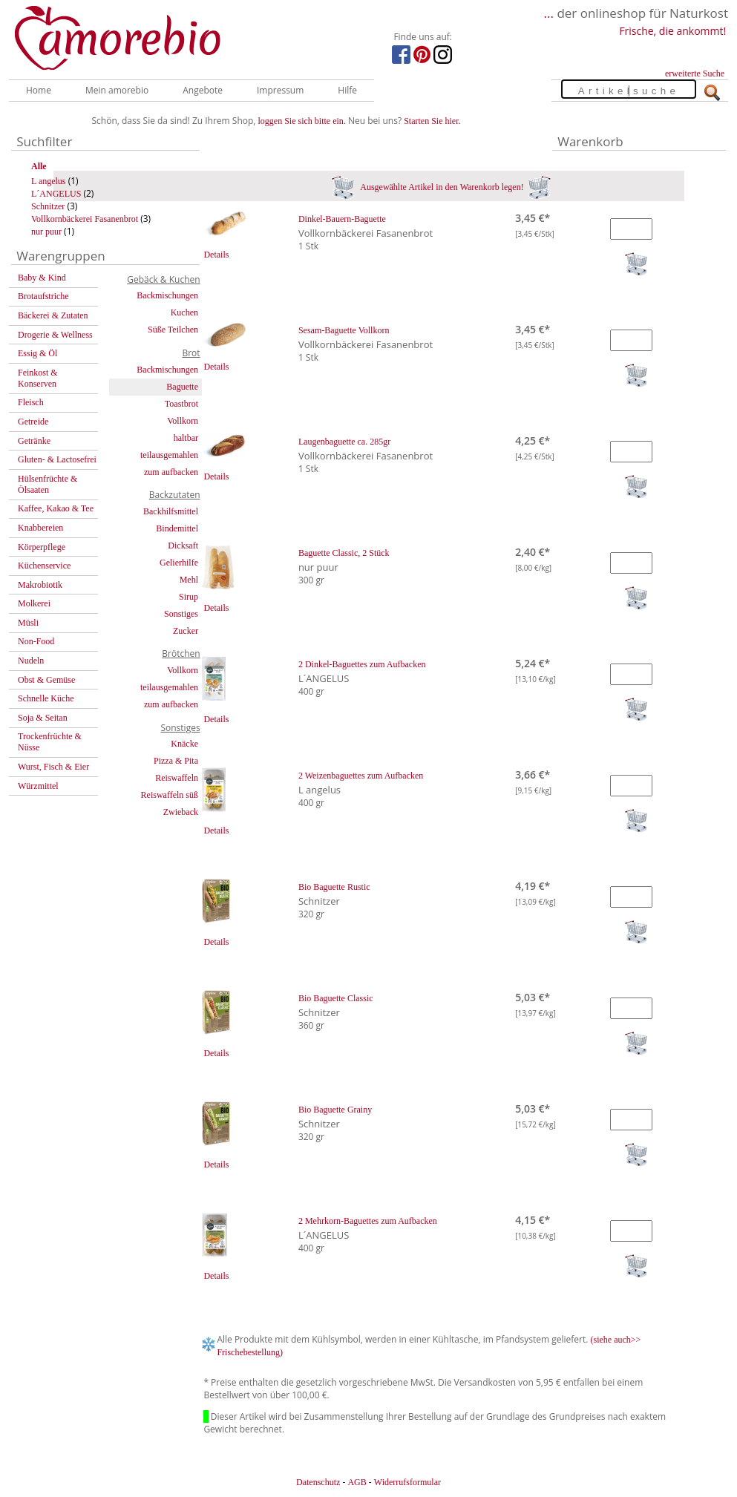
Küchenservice (44, 565)
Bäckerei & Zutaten (53, 315)
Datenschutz (318, 1482)
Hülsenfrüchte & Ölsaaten (47, 484)
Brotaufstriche (43, 296)
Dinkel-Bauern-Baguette (342, 219)
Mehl (189, 579)
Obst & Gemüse (46, 680)
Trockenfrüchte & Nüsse (50, 742)
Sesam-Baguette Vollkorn (344, 330)
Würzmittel (38, 786)
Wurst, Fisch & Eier (53, 766)
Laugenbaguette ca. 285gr (344, 441)
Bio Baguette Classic (335, 998)
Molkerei (34, 603)
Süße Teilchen (173, 329)
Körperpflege (41, 547)
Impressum (280, 90)
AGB (356, 1482)
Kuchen (184, 312)
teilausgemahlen (169, 455)
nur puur (46, 231)
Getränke (34, 441)
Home (38, 90)
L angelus (48, 181)
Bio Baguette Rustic (334, 887)
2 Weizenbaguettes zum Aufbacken (360, 775)
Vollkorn (182, 421)
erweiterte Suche (694, 73)
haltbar (186, 438)
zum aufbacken (171, 472)
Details (216, 254)
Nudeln (31, 660)
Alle (39, 166)
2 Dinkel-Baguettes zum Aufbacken (362, 664)
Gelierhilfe (179, 562)
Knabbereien (40, 528)
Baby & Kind (42, 277)
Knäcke (184, 743)
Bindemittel (177, 528)
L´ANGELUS (56, 194)
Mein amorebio (116, 90)
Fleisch (31, 402)
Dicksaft (183, 545)
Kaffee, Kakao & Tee (56, 508)
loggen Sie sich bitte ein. (302, 121)
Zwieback (180, 812)
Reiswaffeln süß (169, 795)
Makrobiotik (40, 585)
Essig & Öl (37, 353)
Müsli (28, 623)
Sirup (188, 597)
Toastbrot (181, 404)
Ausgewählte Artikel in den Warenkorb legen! (441, 187)
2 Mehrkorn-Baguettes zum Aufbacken (367, 1221)
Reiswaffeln (176, 778)
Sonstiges (181, 614)
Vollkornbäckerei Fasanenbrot (84, 219)
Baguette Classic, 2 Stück (344, 553)
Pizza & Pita (176, 761)
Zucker (185, 631)
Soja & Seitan (43, 718)
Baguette (182, 386)
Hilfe (347, 90)
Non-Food (36, 641)
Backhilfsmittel (170, 511)
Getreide (33, 421)
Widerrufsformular (407, 1482)
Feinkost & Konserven (38, 378)
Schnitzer (48, 206)
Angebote (203, 90)
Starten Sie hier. (432, 121)
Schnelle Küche (46, 698)
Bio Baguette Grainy (335, 1109)
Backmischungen (167, 295)
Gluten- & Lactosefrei (57, 459)
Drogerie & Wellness (55, 335)
